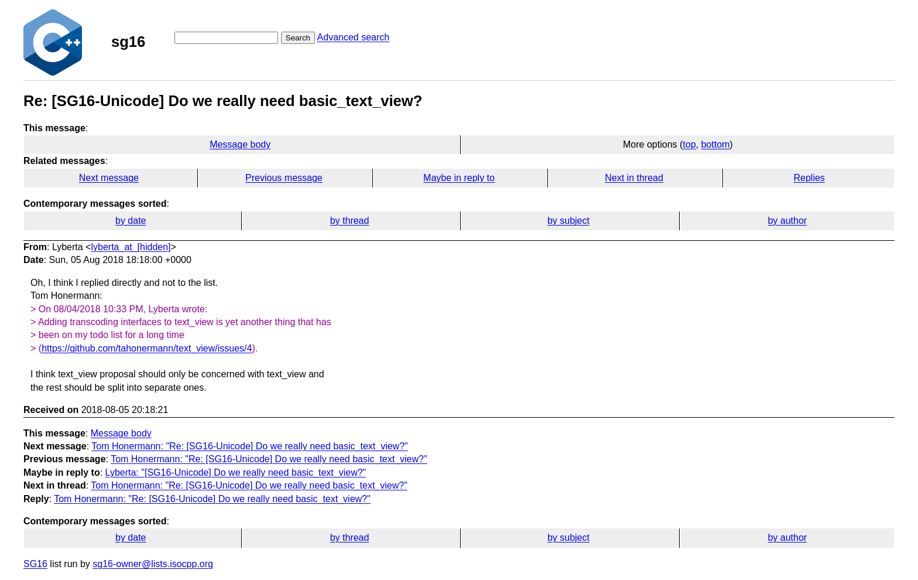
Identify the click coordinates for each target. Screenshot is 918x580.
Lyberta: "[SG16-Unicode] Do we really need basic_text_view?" (235, 472)
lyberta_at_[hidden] (130, 247)
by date (130, 221)
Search (298, 37)
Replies (808, 178)
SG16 (35, 564)
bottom (715, 144)
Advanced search (353, 37)
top (689, 144)
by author (787, 221)
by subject (568, 221)
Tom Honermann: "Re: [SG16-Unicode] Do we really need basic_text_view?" (249, 446)
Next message (109, 178)
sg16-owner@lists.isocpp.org (153, 564)
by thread (349, 221)
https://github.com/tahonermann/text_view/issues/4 (147, 348)
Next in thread (634, 178)
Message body (240, 144)
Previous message (284, 178)
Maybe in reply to (459, 178)
